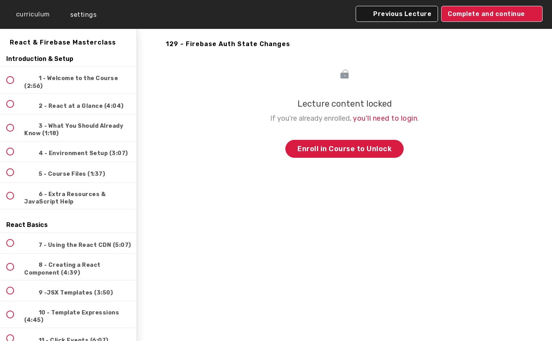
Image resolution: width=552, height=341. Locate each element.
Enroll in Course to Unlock (344, 149)
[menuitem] (78, 15)
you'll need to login (385, 118)
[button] (27, 14)
